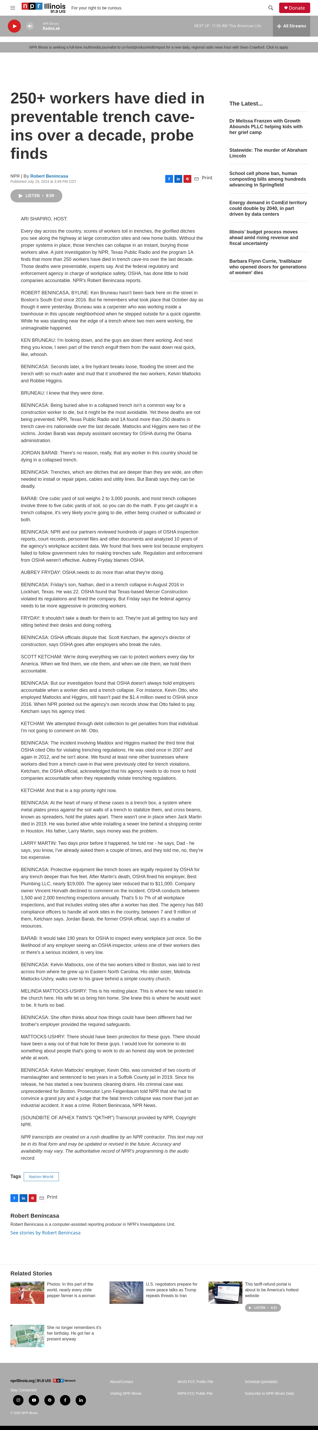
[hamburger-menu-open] (13, 8)
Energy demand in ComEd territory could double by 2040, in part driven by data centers (268, 208)
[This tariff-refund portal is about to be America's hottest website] (225, 1292)
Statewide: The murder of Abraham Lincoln (268, 153)
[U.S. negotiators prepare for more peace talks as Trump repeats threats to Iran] (126, 1292)
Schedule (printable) (261, 1382)
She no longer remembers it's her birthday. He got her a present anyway (74, 1333)
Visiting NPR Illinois (126, 1394)
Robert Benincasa (49, 176)
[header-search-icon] (271, 7)
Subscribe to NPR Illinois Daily (269, 1394)
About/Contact (121, 1382)
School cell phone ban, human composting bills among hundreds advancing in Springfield (267, 179)
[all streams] (291, 26)
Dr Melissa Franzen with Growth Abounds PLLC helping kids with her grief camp (266, 126)
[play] (14, 26)
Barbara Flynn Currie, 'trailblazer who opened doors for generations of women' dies (268, 267)
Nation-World (41, 1177)
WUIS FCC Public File (195, 1382)
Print (207, 177)
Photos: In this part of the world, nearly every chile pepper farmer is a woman (71, 1290)
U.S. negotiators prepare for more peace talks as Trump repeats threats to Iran (171, 1290)
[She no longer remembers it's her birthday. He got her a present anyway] (27, 1336)
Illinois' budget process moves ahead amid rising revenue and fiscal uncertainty (263, 237)
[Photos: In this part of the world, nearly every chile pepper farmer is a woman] (27, 1292)
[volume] (30, 26)
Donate (297, 8)
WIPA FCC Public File (195, 1394)
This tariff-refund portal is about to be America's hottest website (272, 1290)
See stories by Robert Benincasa (45, 1232)
